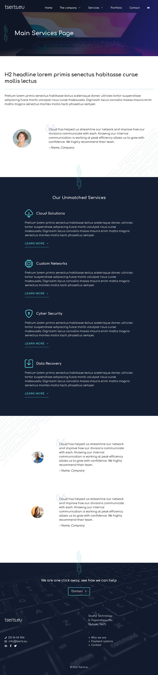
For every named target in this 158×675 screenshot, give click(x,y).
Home (48, 7)
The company (72, 7)
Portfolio (116, 7)
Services (97, 7)
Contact (134, 7)
